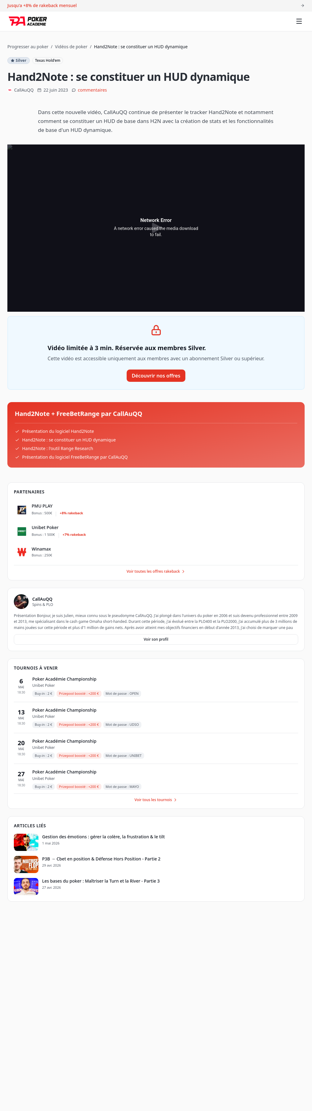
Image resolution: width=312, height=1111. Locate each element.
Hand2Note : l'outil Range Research (57, 448)
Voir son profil (156, 639)
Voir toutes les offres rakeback (156, 571)
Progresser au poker (28, 46)
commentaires (92, 90)
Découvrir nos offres (156, 375)
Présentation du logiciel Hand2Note (58, 431)
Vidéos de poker (71, 46)
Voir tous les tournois (156, 799)
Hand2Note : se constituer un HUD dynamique (69, 440)
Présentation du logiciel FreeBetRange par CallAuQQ (75, 457)
